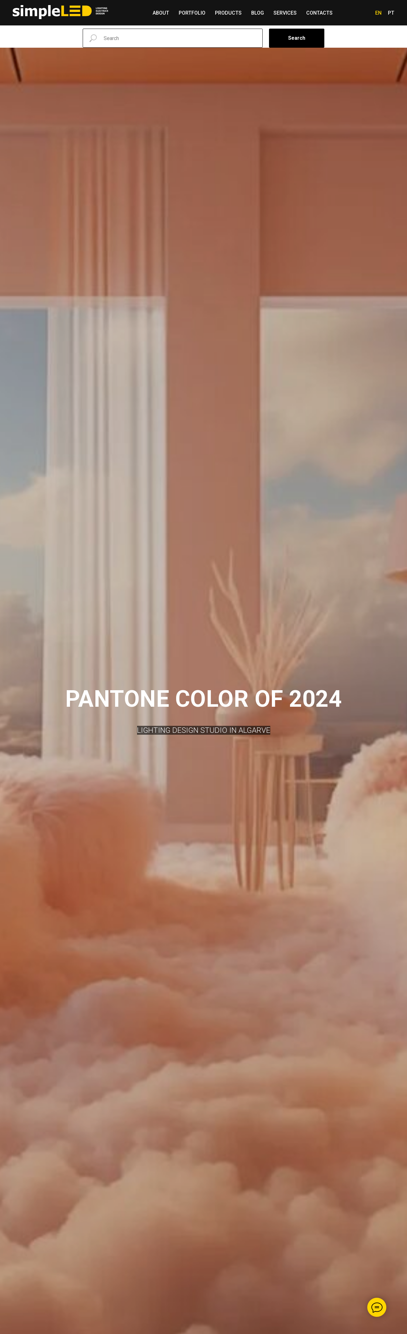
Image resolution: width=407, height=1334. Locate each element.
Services (285, 13)
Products (228, 13)
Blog (257, 13)
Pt (391, 13)
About (161, 13)
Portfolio (192, 13)
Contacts (319, 13)
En (378, 13)
